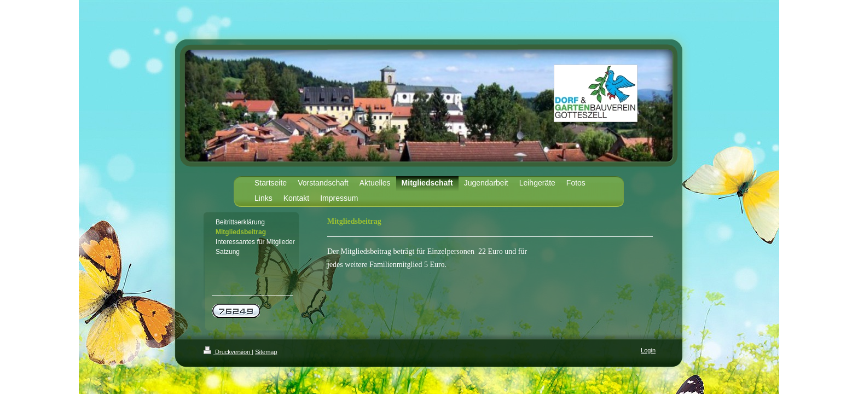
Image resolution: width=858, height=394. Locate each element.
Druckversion (228, 352)
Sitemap (266, 352)
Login (648, 350)
